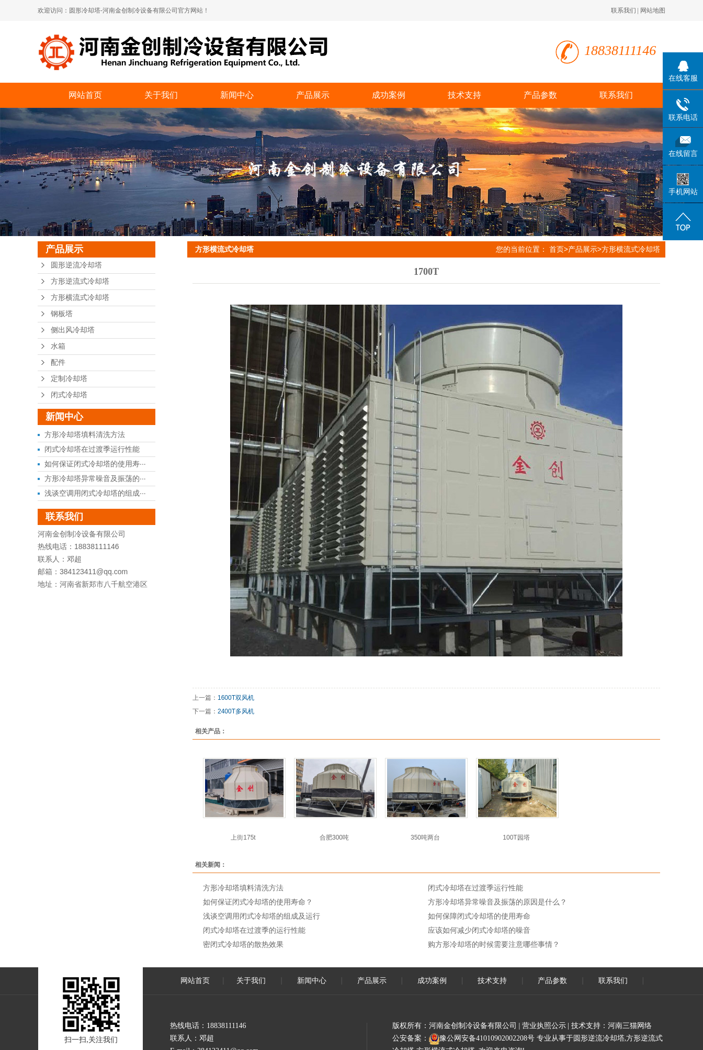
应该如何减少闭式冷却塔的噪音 (479, 930)
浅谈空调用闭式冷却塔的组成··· (95, 493)
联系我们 (623, 10)
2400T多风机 (236, 711)
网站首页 (85, 95)
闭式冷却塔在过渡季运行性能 (92, 449)
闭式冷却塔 (69, 395)
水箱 (58, 346)
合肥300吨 (334, 837)
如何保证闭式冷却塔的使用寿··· (95, 464)
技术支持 (464, 95)
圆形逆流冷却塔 (76, 265)
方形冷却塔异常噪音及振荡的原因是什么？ (497, 902)
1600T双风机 (236, 697)
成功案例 (388, 95)
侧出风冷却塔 (73, 330)
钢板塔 (62, 314)
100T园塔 (516, 837)
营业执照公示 (544, 1026)
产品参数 (540, 95)
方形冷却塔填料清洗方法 (84, 434)
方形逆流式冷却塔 (80, 281)
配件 (58, 362)
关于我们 (161, 95)
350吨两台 (425, 837)
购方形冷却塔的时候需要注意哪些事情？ (494, 944)
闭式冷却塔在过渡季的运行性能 (254, 930)
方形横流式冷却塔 (80, 297)
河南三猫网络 (630, 1026)
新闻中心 (237, 95)
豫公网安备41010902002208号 (487, 1038)
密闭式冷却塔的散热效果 (243, 944)
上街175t (243, 837)
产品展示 (313, 95)
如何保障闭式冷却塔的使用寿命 (479, 916)
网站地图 (652, 10)
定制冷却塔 (69, 379)
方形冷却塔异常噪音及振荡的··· (95, 478)
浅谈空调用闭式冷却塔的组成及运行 (261, 916)
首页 (556, 249)
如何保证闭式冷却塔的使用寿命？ (258, 902)
